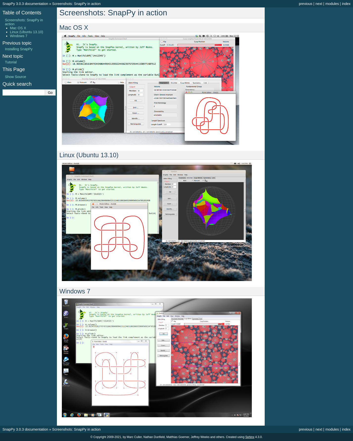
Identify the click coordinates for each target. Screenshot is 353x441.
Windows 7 (18, 36)
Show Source (15, 77)
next (318, 4)
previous (305, 4)
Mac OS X (18, 28)
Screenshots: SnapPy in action (76, 4)
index (346, 4)
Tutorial (11, 62)
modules (332, 4)
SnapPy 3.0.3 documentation (25, 4)
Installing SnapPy (18, 49)
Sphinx (250, 437)
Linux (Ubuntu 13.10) (26, 32)
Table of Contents (21, 12)
